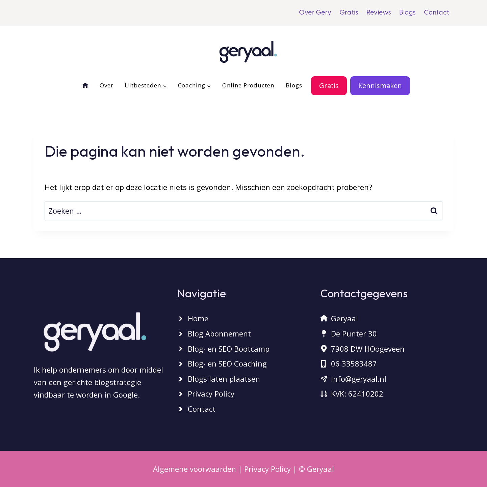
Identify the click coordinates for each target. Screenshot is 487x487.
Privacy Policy (211, 393)
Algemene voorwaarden (194, 469)
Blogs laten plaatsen (224, 379)
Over (106, 85)
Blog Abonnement (219, 333)
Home (198, 318)
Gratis (348, 12)
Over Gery (315, 12)
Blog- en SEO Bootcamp (229, 349)
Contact (436, 12)
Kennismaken (380, 85)
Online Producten (248, 85)
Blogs (407, 12)
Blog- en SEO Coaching (227, 363)
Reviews (378, 12)
